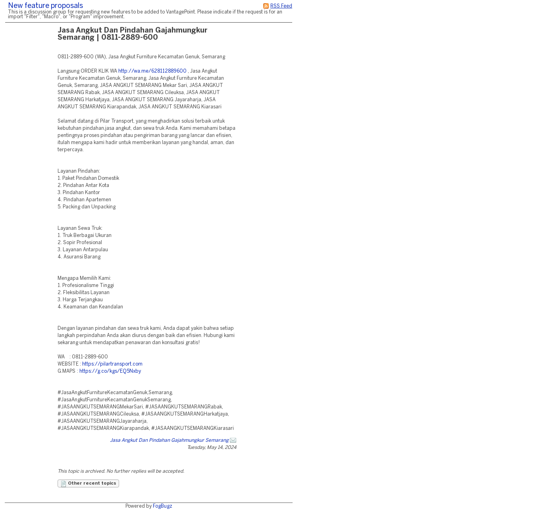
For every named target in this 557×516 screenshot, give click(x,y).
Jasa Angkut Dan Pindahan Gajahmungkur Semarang (169, 440)
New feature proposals (45, 6)
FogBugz (162, 506)
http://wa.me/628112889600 (152, 71)
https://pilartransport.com (112, 364)
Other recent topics (88, 484)
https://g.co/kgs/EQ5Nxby (110, 371)
